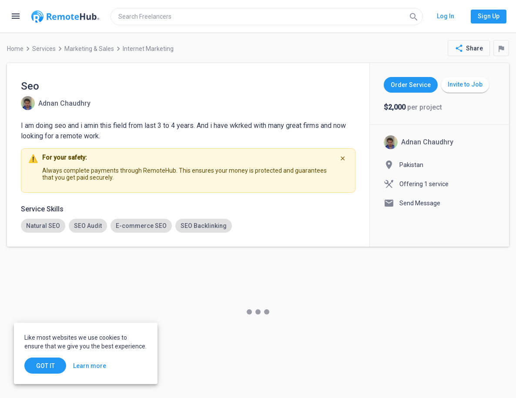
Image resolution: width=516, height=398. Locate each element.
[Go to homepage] (65, 16)
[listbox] (188, 225)
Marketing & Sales (89, 48)
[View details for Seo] (55, 103)
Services (44, 48)
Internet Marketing (148, 48)
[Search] (413, 16)
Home (15, 48)
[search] (267, 16)
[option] (43, 226)
